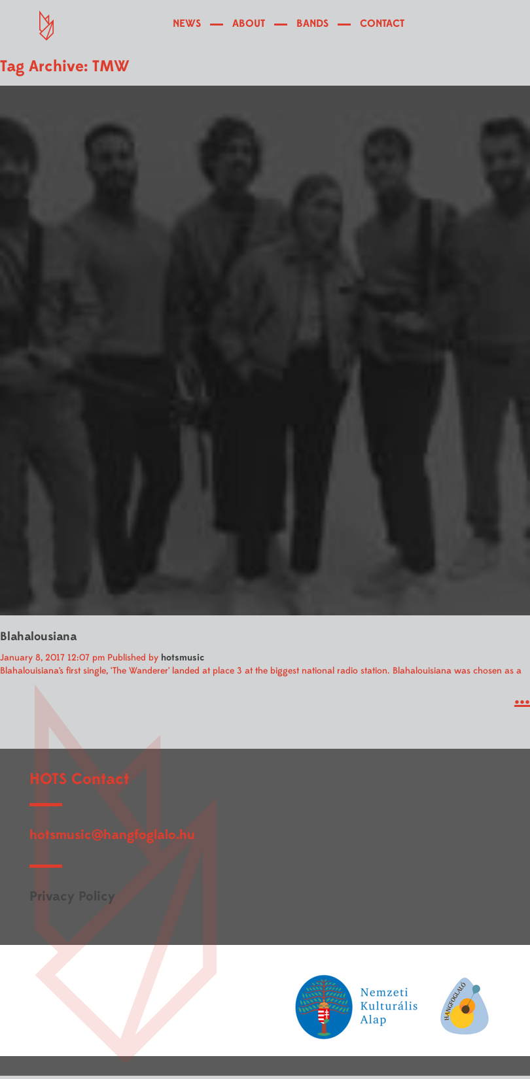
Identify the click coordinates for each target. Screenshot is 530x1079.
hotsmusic (182, 657)
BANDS (312, 23)
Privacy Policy (72, 896)
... (522, 697)
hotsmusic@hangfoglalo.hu (112, 835)
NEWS (187, 23)
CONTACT (382, 23)
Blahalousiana (38, 636)
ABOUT (248, 23)
